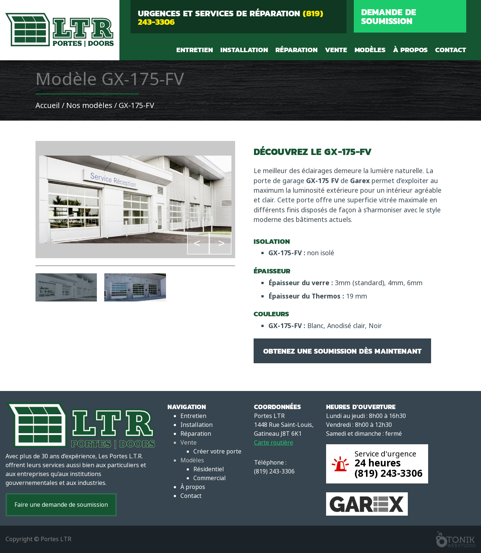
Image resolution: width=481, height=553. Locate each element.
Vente (336, 49)
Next (220, 243)
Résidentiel (208, 469)
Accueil (47, 105)
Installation (244, 49)
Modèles (370, 49)
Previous (198, 243)
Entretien (194, 49)
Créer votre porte (217, 451)
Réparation (296, 49)
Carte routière (273, 442)
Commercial (209, 478)
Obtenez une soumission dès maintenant (342, 351)
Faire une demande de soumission (61, 504)
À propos (410, 49)
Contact (450, 49)
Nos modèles (89, 105)
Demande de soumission (388, 16)
